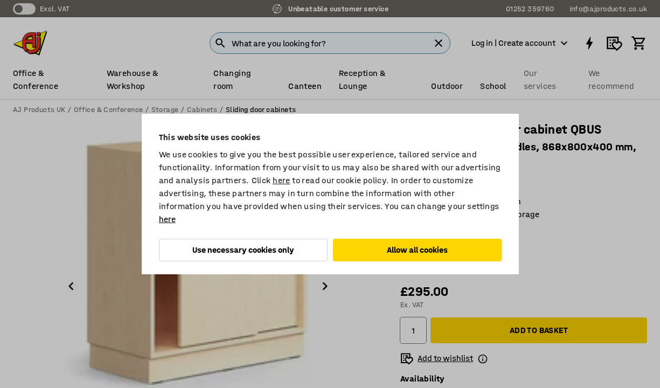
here (281, 180)
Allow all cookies (417, 250)
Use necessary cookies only (243, 250)
